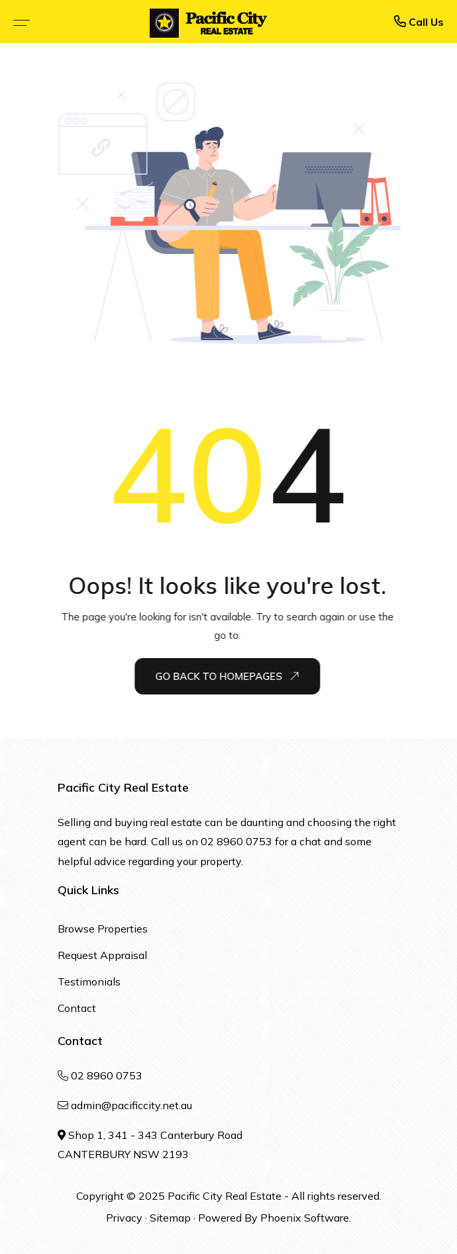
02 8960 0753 (236, 841)
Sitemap (170, 1217)
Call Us (419, 21)
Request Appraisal (102, 955)
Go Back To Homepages (227, 676)
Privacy (124, 1217)
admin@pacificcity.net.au (131, 1105)
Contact (77, 1008)
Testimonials (89, 981)
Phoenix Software (304, 1217)
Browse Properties (103, 928)
